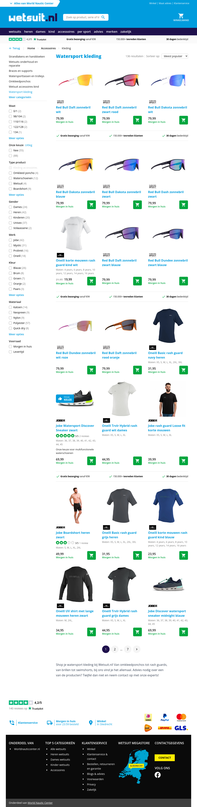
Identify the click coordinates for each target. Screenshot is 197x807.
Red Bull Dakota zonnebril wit (167, 109)
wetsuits (15, 32)
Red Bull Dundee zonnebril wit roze (76, 355)
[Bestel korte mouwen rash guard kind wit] (91, 281)
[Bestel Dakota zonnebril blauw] (91, 204)
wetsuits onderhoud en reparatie (23, 63)
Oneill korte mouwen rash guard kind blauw (167, 535)
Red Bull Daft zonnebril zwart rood (119, 109)
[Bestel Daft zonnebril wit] (91, 120)
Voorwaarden (95, 779)
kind (51, 32)
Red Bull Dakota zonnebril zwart (121, 194)
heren (28, 32)
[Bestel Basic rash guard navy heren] (183, 370)
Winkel (153, 3)
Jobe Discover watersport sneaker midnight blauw (167, 613)
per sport (84, 32)
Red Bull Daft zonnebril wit (73, 109)
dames (41, 32)
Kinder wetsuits (60, 765)
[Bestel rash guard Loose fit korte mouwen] (183, 460)
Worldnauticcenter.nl (27, 749)
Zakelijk (91, 789)
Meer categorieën (20, 97)
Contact (164, 757)
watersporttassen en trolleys (26, 76)
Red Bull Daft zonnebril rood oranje (119, 355)
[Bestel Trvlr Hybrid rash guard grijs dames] (137, 631)
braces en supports (21, 71)
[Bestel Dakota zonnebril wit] (183, 120)
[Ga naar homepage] (33, 17)
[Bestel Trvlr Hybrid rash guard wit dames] (137, 460)
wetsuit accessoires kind (24, 86)
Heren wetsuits (60, 754)
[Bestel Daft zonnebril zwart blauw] (137, 281)
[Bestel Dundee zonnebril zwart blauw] (183, 281)
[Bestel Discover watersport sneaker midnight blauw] (183, 631)
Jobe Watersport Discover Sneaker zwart (75, 428)
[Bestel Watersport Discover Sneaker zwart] (91, 460)
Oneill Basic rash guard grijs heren (119, 535)
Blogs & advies (96, 774)
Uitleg (28, 145)
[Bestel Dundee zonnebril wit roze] (91, 370)
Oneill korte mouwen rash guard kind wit (75, 262)
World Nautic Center (40, 803)
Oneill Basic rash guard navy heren (165, 355)
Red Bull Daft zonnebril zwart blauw (119, 262)
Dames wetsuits (60, 759)
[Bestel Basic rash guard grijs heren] (137, 555)
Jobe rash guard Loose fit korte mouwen (166, 428)
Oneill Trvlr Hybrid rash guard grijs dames (119, 613)
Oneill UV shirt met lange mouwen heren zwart (75, 613)
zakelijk (125, 32)
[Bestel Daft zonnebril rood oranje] (137, 370)
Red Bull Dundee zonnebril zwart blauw (168, 262)
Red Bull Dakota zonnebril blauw (75, 194)
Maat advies (165, 3)
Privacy (91, 784)
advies (98, 32)
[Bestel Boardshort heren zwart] (91, 555)
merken (111, 32)
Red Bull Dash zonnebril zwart (166, 194)
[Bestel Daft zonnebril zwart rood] (137, 120)
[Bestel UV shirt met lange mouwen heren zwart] (91, 631)
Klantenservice (181, 3)
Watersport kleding (20, 92)
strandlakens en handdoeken (27, 56)
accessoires (66, 32)
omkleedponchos (20, 81)
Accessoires (58, 770)
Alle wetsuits (58, 749)
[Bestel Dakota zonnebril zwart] (137, 204)
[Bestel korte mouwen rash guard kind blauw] (183, 555)
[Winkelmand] (181, 17)
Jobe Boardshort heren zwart (73, 535)
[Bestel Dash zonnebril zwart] (183, 204)
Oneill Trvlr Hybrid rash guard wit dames (119, 428)
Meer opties (16, 138)
